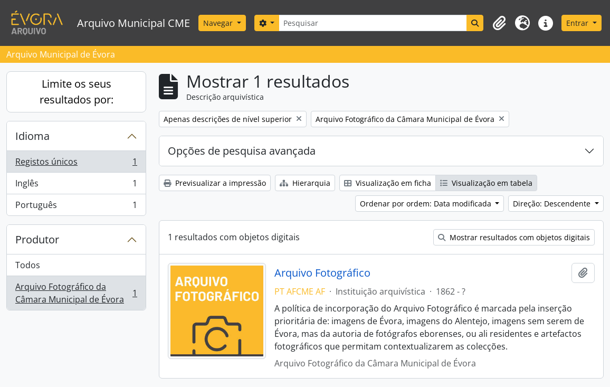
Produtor (37, 239)
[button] (499, 23)
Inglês (76, 185)
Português (76, 207)
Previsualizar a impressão (215, 183)
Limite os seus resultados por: (76, 92)
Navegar (219, 23)
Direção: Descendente (553, 204)
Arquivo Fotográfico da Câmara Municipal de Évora (76, 293)
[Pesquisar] (373, 23)
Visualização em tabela (486, 183)
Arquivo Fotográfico (322, 273)
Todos (27, 265)
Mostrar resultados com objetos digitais (514, 237)
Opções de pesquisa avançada (242, 151)
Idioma (32, 136)
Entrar (578, 23)
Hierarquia (305, 183)
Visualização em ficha (387, 183)
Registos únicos (76, 164)
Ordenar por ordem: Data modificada (426, 204)
